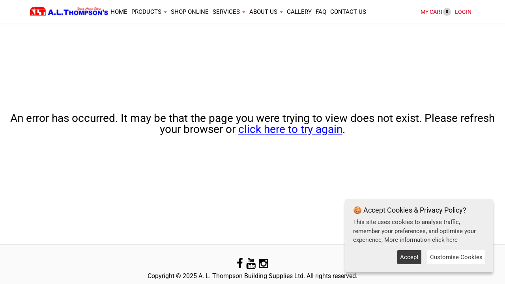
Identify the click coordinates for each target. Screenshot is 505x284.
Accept (409, 257)
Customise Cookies (456, 257)
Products (147, 11)
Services (227, 11)
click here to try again (290, 129)
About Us (264, 11)
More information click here (421, 239)
